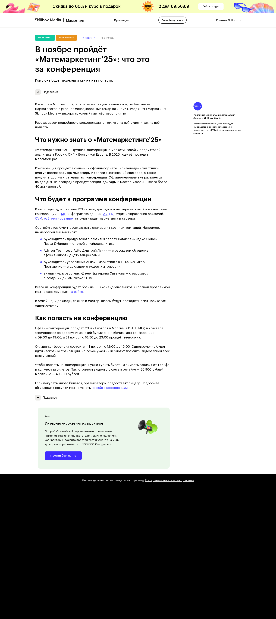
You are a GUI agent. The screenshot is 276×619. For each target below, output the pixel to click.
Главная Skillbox (228, 19)
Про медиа (121, 19)
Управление (66, 38)
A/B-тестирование (58, 218)
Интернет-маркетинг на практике (169, 480)
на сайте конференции (110, 387)
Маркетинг (45, 38)
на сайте (76, 291)
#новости (89, 37)
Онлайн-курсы (172, 20)
